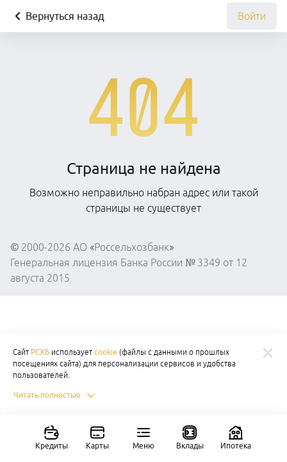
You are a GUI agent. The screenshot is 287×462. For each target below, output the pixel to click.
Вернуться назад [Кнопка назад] (57, 16)
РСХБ (40, 352)
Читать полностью (54, 395)
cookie (105, 352)
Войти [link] (252, 16)
